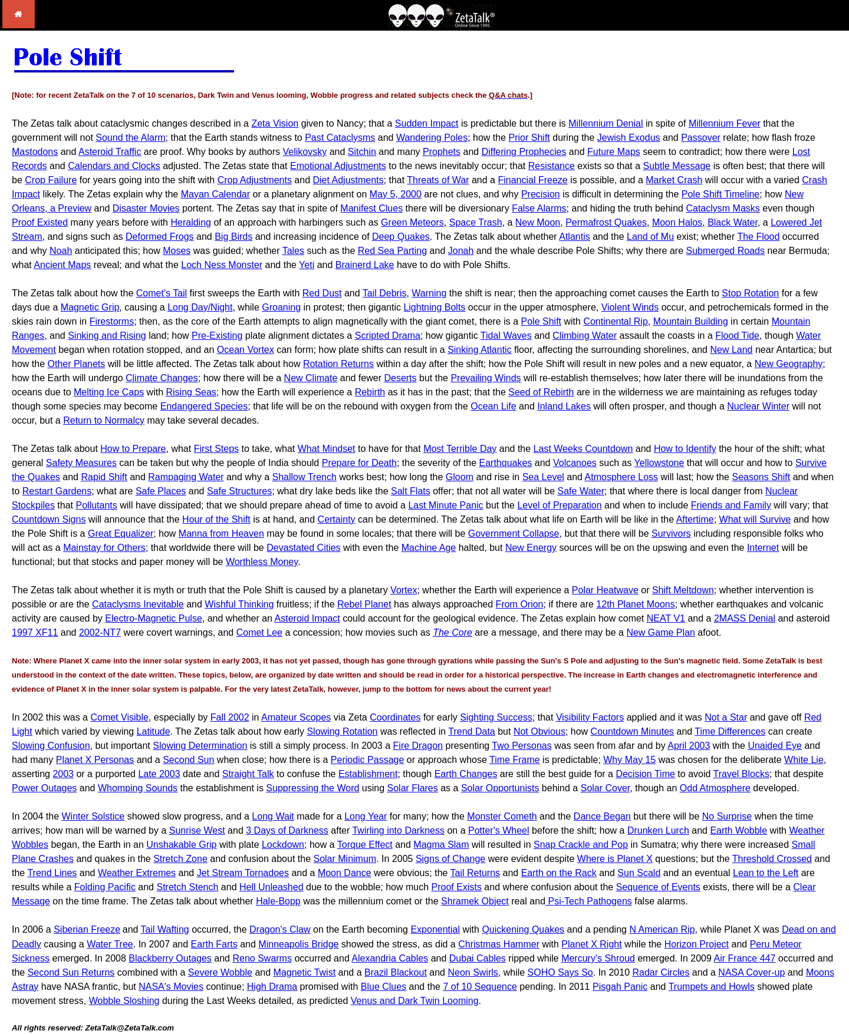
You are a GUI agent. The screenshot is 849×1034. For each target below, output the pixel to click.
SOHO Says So (560, 972)
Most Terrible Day (459, 449)
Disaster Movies (146, 208)
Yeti (306, 265)
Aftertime (695, 519)
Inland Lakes (564, 406)
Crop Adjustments (255, 180)
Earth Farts (214, 944)
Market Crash (674, 180)
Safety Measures (81, 463)
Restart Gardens (56, 491)
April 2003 (688, 746)
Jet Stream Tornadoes (243, 873)
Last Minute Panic (445, 505)
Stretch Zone (180, 859)
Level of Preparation (559, 505)
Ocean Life (493, 406)
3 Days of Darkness (287, 830)
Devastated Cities (303, 548)
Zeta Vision (274, 123)
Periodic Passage (367, 760)
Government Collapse (514, 533)
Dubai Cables (477, 958)
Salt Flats (410, 491)
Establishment (368, 774)
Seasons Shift (761, 477)
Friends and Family (731, 505)
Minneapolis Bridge (298, 944)
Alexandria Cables (389, 958)
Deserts (400, 378)
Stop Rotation (750, 293)
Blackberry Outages (170, 958)
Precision (540, 194)
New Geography (789, 364)
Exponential (435, 929)
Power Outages (44, 788)
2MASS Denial (744, 618)
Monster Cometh (502, 816)
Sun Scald (638, 873)
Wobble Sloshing (124, 1001)
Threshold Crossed (772, 859)
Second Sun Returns (71, 972)
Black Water (733, 222)
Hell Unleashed (271, 887)
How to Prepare (133, 449)
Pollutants (96, 505)
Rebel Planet (364, 604)
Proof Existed (40, 222)
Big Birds (233, 237)
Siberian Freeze (87, 929)
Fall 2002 (229, 717)
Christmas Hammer (498, 944)
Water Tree (110, 944)
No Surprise (727, 816)
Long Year (365, 816)
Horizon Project (696, 944)
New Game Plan (660, 632)
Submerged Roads (725, 251)
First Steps (216, 449)
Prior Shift (529, 138)
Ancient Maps (62, 265)
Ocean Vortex (245, 350)
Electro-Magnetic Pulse (153, 618)
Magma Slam (441, 845)
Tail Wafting (165, 929)
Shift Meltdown (683, 590)
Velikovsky (305, 152)
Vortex (403, 590)
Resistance (551, 166)
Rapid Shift (104, 477)
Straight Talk (248, 774)
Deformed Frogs (160, 237)
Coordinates (395, 717)
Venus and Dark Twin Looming (415, 1001)
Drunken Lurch (658, 830)
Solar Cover (605, 788)
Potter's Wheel (498, 830)
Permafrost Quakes (606, 222)
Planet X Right (591, 944)
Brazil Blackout (395, 972)
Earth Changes (466, 774)
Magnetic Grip (90, 307)
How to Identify (685, 449)
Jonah (461, 251)
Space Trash (475, 222)
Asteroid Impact (307, 618)
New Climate (311, 378)
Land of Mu (650, 237)
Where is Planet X (615, 859)
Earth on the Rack (559, 873)
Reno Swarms (261, 958)
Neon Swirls (472, 972)
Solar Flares (412, 788)
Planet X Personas (95, 760)
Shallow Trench (304, 477)
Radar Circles (660, 972)
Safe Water (581, 491)
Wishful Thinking (239, 604)
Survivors (671, 533)
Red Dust (322, 293)
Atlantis (574, 237)
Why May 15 (629, 760)
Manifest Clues (371, 208)
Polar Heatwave (605, 590)
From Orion (520, 604)
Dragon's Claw (280, 929)
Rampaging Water (185, 477)
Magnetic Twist (305, 972)
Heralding (190, 222)
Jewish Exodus (628, 138)
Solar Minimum (344, 859)
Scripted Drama (387, 336)
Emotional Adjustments (338, 166)
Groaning (281, 307)
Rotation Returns (338, 364)
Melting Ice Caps (109, 392)
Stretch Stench (187, 887)
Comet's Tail (161, 293)
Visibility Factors (590, 717)
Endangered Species (204, 406)
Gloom (459, 477)
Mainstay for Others (104, 548)
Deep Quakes (401, 237)
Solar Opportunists (500, 788)
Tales (293, 251)
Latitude (153, 731)
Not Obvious (539, 731)
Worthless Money (262, 562)
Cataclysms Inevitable (138, 604)
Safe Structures (239, 491)
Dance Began (602, 816)
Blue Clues (383, 987)
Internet (763, 548)
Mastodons (35, 152)
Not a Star (726, 717)
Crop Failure (51, 180)
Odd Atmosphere (715, 788)
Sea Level (543, 477)
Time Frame (514, 760)
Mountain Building (690, 321)
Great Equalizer (120, 533)
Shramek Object (475, 901)
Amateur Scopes (296, 717)
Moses (176, 251)
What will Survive (755, 519)
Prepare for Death (359, 463)
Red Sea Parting (392, 251)
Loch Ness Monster (221, 265)
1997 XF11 (35, 632)
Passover (700, 138)
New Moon (537, 222)
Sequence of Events (658, 887)
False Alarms (539, 208)
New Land (731, 350)
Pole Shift (541, 321)
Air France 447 (744, 958)
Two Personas (521, 746)
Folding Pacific (105, 887)
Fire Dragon (418, 746)
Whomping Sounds (137, 788)
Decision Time (645, 774)
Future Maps (613, 152)
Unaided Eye (775, 746)
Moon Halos (677, 222)
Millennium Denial (605, 123)
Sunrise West (197, 830)
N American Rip (662, 929)
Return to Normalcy (103, 420)
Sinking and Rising (107, 336)
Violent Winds (630, 307)
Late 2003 (159, 774)
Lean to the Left (765, 873)
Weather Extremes (137, 873)
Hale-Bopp (278, 901)
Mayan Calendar (215, 194)
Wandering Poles (432, 138)
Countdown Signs (48, 519)
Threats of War (438, 180)
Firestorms (112, 321)
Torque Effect (365, 845)
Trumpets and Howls (712, 987)
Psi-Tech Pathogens (588, 901)
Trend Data (471, 731)
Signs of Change (450, 859)
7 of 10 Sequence (479, 987)
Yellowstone (659, 463)
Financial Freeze (532, 180)
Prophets (441, 152)
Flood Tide (737, 336)
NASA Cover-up (751, 972)
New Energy (531, 548)
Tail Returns (475, 873)
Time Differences (730, 731)
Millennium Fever (725, 123)
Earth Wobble (738, 830)
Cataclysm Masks (722, 208)
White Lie (804, 760)
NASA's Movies (171, 987)
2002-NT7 (100, 632)
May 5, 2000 (396, 194)
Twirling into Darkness (398, 830)
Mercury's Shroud (598, 958)
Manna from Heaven (221, 533)
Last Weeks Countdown (583, 449)
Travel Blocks (741, 774)
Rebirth (370, 392)
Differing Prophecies (524, 152)
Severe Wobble (220, 972)
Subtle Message (677, 166)
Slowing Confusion (51, 746)
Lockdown (283, 845)
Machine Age (429, 548)
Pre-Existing (217, 336)
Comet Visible (119, 717)
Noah (61, 251)
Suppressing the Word (312, 788)
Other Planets (76, 364)
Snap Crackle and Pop (581, 845)
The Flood (758, 237)
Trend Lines (52, 873)
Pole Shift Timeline (721, 194)
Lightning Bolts (434, 307)
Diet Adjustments (348, 180)
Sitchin (362, 152)
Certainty (337, 519)
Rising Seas (191, 392)
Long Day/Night (199, 307)
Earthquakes (505, 463)
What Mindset (327, 449)
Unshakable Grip (181, 845)
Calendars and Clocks (114, 166)
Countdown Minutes (632, 731)
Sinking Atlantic (479, 350)
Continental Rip (615, 321)
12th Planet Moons (635, 604)
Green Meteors (412, 222)
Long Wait (273, 816)
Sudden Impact (427, 123)
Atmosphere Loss (622, 477)
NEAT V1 (666, 618)
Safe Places (161, 491)
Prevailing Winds (485, 378)
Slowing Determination (200, 746)
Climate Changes (162, 378)
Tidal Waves (506, 336)
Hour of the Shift (216, 519)
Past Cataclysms (340, 138)
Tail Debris (385, 293)
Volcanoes (575, 463)
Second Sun (188, 760)
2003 (63, 774)
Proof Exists (457, 887)
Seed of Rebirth (541, 392)
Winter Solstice (93, 816)
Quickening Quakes (523, 929)
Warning (429, 293)
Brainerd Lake (364, 265)
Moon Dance (344, 873)
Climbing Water (584, 336)
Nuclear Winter (758, 406)
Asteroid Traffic (109, 152)
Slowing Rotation (342, 731)
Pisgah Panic (620, 987)
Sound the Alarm (130, 138)
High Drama (272, 987)
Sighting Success (496, 717)
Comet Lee (259, 632)
